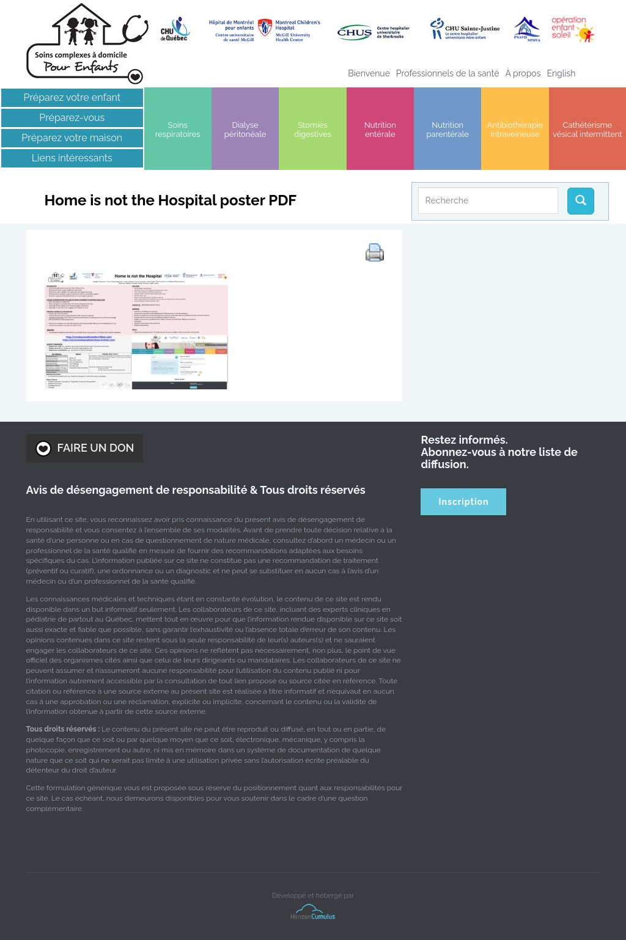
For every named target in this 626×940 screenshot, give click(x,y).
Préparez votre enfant (72, 97)
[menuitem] (560, 73)
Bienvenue (369, 73)
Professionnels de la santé (447, 73)
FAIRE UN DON (84, 449)
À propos (522, 73)
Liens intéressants (72, 158)
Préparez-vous (72, 117)
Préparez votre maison (71, 138)
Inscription (464, 502)
